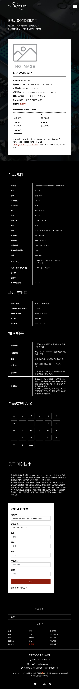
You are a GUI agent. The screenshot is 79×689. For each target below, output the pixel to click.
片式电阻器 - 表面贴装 (27, 25)
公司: (13, 552)
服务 (9, 634)
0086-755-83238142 (41, 660)
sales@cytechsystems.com (25, 144)
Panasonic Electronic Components (24, 29)
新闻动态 (11, 644)
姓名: (13, 542)
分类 (30, 634)
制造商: (14, 515)
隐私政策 (53, 637)
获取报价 (32, 644)
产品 (30, 631)
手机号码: (15, 561)
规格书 (23, 104)
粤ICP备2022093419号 (39, 676)
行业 (30, 641)
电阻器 (11, 25)
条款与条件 (54, 634)
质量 (9, 637)
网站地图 (53, 641)
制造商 (31, 637)
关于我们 (11, 641)
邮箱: (13, 570)
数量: (13, 533)
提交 (31, 582)
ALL (31, 445)
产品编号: (15, 524)
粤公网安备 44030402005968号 (54, 673)
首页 (9, 631)
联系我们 (23, 588)
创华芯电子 (54, 644)
